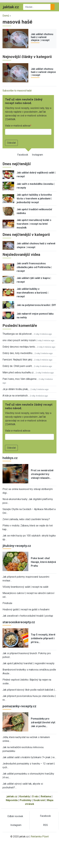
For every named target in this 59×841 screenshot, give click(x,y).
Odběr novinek (15, 816)
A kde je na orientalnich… (16, 395)
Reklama (46, 796)
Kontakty (24, 796)
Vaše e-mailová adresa (17, 125)
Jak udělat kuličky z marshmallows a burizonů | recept (32, 292)
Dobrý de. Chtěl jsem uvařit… (18, 366)
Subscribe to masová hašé (17, 90)
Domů (6, 15)
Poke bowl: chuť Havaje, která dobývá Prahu (43, 562)
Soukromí (39, 800)
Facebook (22, 154)
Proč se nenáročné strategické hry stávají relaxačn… (42, 474)
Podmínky (25, 800)
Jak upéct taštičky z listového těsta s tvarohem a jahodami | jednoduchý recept (34, 198)
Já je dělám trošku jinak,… (16, 389)
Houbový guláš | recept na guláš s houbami (26, 609)
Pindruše (7, 603)
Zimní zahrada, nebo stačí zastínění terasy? (26, 519)
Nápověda (12, 800)
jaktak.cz (12, 796)
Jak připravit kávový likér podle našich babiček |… (29, 689)
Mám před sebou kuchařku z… (19, 372)
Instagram (37, 154)
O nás (35, 796)
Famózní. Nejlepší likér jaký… (18, 359)
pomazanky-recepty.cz (19, 706)
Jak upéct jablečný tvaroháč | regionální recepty (28, 663)
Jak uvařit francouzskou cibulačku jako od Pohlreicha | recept (34, 267)
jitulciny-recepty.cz (17, 546)
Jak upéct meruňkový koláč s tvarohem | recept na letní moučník (34, 224)
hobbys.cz (10, 458)
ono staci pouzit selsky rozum (19, 340)
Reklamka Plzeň (40, 836)
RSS (45, 825)
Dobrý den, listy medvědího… (18, 353)
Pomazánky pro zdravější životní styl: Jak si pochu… (43, 722)
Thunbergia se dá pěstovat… (18, 333)
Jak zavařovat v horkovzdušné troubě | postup (28, 615)
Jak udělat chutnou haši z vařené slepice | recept (42, 37)
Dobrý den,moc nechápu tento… (20, 346)
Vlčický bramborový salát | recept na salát (25, 586)
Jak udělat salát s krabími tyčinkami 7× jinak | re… (29, 757)
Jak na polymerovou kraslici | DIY (36, 305)
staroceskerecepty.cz (19, 622)
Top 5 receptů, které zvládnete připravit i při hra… (43, 638)
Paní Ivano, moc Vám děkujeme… (20, 378)
